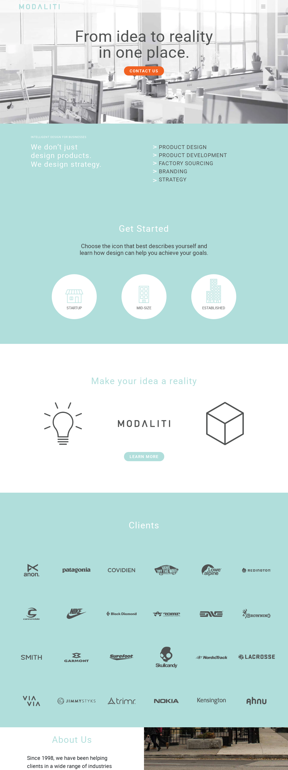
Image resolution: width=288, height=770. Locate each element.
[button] (180, 147)
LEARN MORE (144, 456)
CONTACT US (144, 70)
